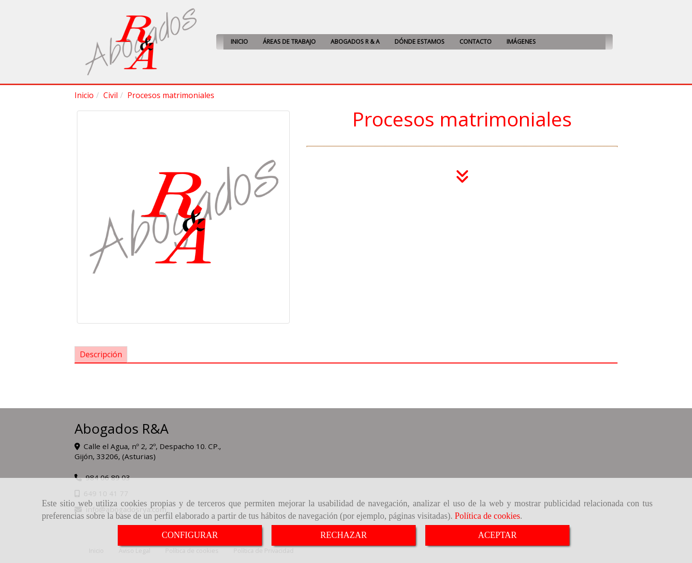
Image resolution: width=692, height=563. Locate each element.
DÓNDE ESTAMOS (420, 42)
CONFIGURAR (189, 535)
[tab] (100, 354)
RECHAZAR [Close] (343, 535)
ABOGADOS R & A (355, 42)
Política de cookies (487, 516)
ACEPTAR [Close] (497, 535)
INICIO (239, 42)
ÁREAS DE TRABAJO (289, 42)
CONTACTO (475, 42)
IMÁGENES (521, 42)
